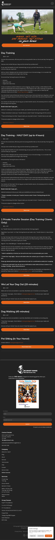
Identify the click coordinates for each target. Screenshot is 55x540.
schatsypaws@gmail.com (25, 271)
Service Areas (5, 470)
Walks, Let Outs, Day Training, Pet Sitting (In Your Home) (7, 490)
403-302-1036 (5, 445)
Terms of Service (27, 531)
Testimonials (5, 462)
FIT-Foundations (6, 508)
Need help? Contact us (8, 122)
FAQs (3, 464)
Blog (3, 454)
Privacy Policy (18, 531)
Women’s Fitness (6, 486)
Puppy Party (5, 513)
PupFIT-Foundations (7, 502)
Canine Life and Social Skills (9, 510)
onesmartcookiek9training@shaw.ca (11, 442)
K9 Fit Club (4, 520)
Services (4, 459)
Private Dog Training (22, 92)
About (3, 457)
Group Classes (5, 483)
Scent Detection (6, 517)
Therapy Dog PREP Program (8, 515)
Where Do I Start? (6, 452)
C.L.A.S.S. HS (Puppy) (7, 505)
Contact (4, 467)
